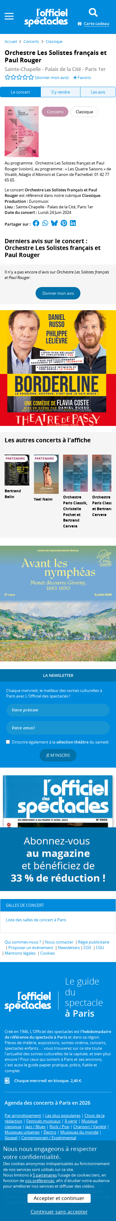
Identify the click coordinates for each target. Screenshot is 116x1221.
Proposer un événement (30, 947)
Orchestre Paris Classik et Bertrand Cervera (103, 505)
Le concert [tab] (20, 92)
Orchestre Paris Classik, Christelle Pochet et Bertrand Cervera (75, 511)
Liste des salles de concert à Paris (36, 920)
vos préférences (39, 1180)
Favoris (82, 77)
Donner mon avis (58, 293)
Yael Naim (43, 499)
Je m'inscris (58, 755)
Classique (91, 195)
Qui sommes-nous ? (23, 942)
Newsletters (69, 947)
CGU (100, 947)
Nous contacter (59, 942)
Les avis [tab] (98, 92)
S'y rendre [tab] (60, 92)
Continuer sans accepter (59, 1211)
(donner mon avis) (52, 77)
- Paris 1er (55, 69)
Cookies (47, 953)
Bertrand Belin (13, 493)
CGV (87, 947)
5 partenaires (45, 1175)
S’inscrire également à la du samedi (60, 742)
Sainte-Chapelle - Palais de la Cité (45, 207)
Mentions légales (20, 953)
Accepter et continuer (59, 1198)
